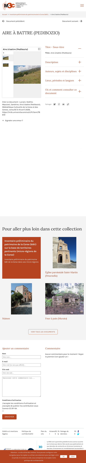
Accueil (4, 14)
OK (64, 456)
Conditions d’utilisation (11, 400)
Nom (4, 354)
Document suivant (70, 21)
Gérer (73, 456)
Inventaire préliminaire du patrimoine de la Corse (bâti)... (29, 14)
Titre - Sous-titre (54, 47)
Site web (5, 369)
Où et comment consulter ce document (61, 91)
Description (51, 62)
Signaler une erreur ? (14, 120)
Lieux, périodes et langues (59, 80)
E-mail (5, 362)
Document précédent (15, 21)
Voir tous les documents (43, 332)
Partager (48, 104)
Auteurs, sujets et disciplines (61, 71)
